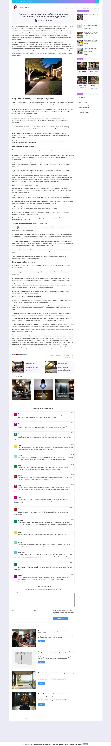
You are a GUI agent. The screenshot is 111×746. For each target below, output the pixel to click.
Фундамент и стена (84, 112)
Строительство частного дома (23, 7)
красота (71, 354)
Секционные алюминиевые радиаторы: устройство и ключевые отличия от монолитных (54, 657)
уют (72, 357)
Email (35, 614)
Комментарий (16, 595)
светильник (66, 357)
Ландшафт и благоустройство (87, 105)
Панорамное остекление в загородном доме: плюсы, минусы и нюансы (56, 677)
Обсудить (50, 20)
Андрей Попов (41, 20)
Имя (13, 614)
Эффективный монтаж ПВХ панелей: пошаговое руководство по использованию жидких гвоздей (91, 51)
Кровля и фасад (83, 102)
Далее (41, 645)
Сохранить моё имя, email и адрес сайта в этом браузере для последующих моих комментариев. (63, 615)
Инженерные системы (84, 100)
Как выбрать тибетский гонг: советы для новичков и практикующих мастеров (54, 698)
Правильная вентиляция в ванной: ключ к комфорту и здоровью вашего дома (64, 394)
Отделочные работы (84, 107)
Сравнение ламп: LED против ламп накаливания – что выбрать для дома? (43, 394)
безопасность (56, 354)
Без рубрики (82, 97)
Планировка (82, 110)
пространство (65, 355)
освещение (56, 355)
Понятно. (85, 744)
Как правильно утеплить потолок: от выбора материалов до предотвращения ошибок (51, 367)
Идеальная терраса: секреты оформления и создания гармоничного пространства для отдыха (18, 367)
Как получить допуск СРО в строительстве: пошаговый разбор (91, 42)
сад (72, 355)
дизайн (64, 354)
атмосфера (48, 354)
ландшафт (48, 355)
